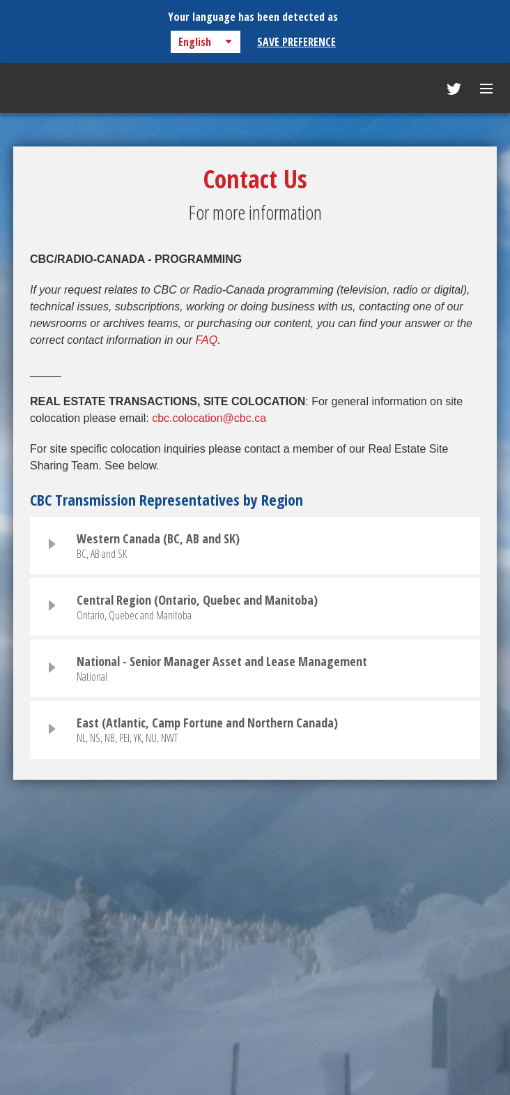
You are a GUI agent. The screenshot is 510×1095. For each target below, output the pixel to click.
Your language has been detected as (253, 16)
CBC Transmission (65, 89)
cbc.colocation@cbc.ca (209, 418)
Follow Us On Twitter (454, 89)
